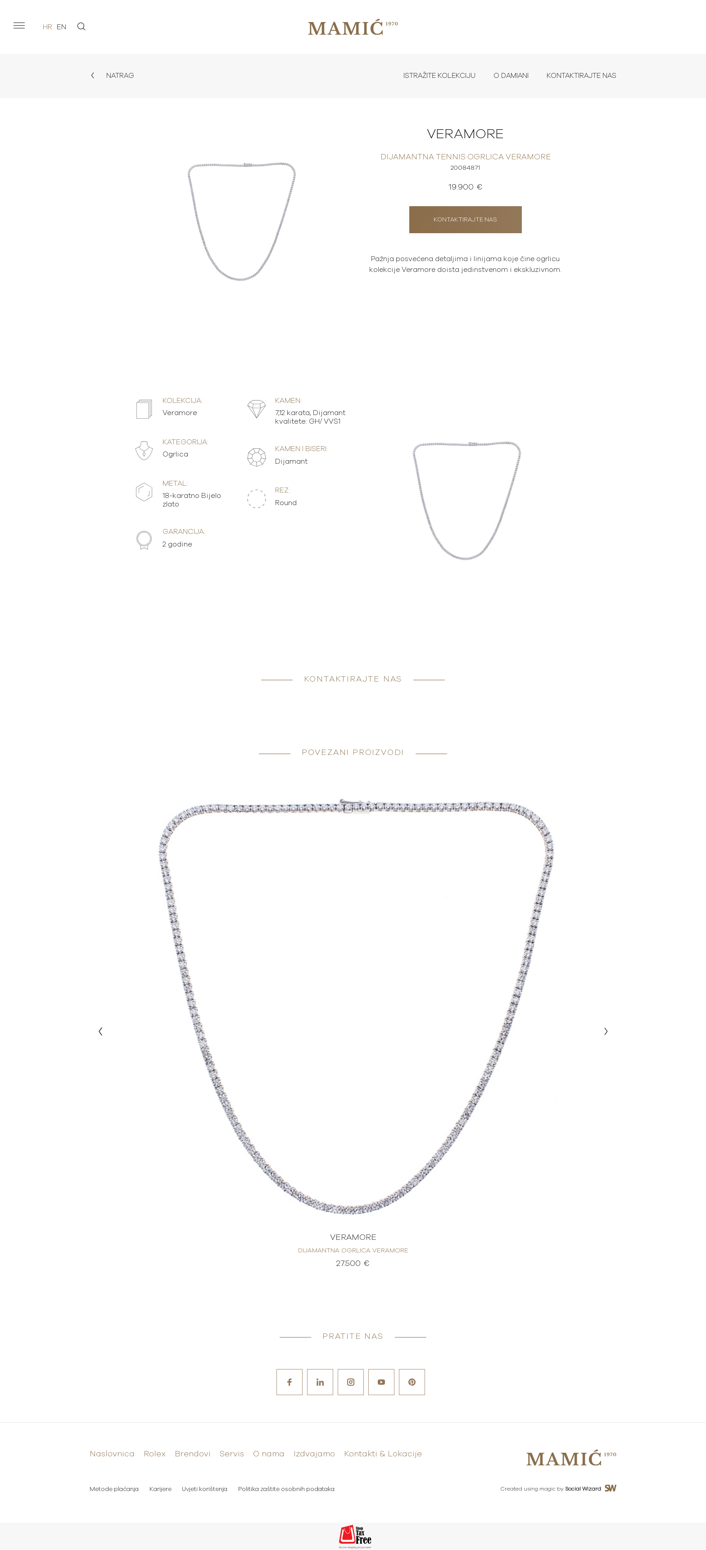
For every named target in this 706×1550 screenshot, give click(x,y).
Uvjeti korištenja (206, 1490)
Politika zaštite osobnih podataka (288, 1490)
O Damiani (507, 76)
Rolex (155, 1455)
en (61, 27)
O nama (269, 1455)
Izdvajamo (314, 1455)
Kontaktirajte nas (579, 76)
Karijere (161, 1490)
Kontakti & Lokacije (383, 1455)
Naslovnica (112, 1455)
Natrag (113, 76)
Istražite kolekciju (433, 76)
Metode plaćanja (114, 1490)
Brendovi (193, 1455)
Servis (232, 1455)
